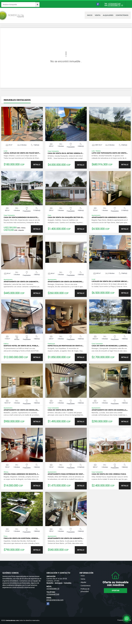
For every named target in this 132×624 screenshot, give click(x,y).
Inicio (89, 15)
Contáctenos (122, 15)
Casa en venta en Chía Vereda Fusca (109, 474)
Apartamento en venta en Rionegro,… (66, 282)
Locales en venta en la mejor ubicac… (110, 281)
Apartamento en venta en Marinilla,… (110, 410)
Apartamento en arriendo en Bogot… (110, 217)
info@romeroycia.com (54, 600)
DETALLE (36, 165)
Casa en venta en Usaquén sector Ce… (66, 217)
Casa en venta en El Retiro (60, 410)
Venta (97, 15)
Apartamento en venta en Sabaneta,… (66, 538)
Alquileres (108, 15)
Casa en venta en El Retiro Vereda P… (65, 153)
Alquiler (83, 582)
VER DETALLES (22, 124)
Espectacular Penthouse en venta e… (66, 346)
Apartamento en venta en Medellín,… (21, 410)
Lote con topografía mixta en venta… (110, 153)
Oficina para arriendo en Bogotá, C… (21, 474)
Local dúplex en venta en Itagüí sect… (22, 153)
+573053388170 (114, 5)
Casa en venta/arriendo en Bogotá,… (21, 217)
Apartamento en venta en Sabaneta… (21, 282)
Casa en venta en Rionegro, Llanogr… (110, 346)
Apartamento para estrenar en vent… (66, 474)
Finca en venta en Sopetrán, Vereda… (21, 538)
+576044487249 (114, 4)
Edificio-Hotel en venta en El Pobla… (21, 346)
